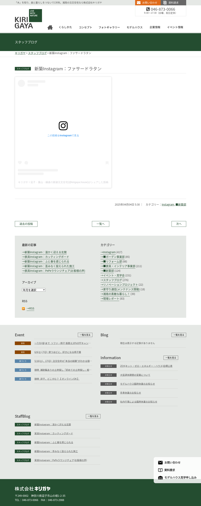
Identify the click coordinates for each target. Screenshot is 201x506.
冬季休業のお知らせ (44, 428)
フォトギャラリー (100, 491)
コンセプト (82, 491)
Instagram (168, 204)
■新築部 (180, 204)
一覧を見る (85, 335)
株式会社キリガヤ (32, 465)
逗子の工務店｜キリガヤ (25, 7)
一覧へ (101, 223)
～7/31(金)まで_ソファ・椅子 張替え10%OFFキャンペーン (63, 343)
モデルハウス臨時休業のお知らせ (51, 419)
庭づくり (44, 491)
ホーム (20, 491)
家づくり (22, 361)
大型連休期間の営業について (49, 410)
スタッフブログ (26, 42)
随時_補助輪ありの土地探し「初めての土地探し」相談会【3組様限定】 (63, 370)
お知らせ (22, 402)
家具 (23, 343)
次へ (179, 223)
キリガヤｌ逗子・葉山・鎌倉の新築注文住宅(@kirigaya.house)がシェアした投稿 (63, 182)
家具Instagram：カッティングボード (47, 256)
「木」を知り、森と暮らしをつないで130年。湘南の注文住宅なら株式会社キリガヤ (58, 2)
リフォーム (57, 491)
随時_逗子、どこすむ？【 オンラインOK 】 (56, 379)
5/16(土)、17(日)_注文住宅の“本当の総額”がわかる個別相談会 (63, 361)
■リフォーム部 (112, 261)
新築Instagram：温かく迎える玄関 (46, 252)
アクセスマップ (151, 491)
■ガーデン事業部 (114, 256)
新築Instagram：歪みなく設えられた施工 (50, 266)
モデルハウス (119, 491)
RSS (31, 308)
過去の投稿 (26, 223)
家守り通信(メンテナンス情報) (121, 289)
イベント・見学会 (114, 275)
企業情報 (133, 491)
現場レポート (111, 298)
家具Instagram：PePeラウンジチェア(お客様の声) (55, 270)
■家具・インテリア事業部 (119, 266)
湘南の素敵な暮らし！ (116, 294)
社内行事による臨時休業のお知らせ (53, 437)
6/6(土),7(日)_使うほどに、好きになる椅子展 (57, 352)
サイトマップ (168, 491)
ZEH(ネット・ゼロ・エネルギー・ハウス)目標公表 (60, 402)
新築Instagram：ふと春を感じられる (47, 261)
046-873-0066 (165, 9)
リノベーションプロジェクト (120, 284)
